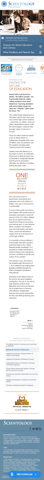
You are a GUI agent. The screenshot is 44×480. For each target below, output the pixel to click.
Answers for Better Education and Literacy (17, 46)
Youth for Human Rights (19, 470)
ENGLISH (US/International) (11, 437)
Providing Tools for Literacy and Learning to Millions (21, 345)
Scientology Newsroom (29, 460)
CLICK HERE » (22, 410)
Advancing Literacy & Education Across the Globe (22, 375)
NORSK (29, 440)
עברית (19, 439)
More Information (8, 453)
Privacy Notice (6, 477)
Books (28, 451)
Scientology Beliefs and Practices (23, 450)
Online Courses (35, 451)
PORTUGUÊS (14, 443)
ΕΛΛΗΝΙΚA (36, 442)
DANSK (5, 439)
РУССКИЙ (31, 439)
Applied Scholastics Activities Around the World (21, 380)
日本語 (24, 439)
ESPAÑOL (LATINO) (9, 442)
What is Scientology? (15, 460)
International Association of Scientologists (19, 464)
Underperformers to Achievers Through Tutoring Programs (20, 364)
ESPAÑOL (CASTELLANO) (24, 442)
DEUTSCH (17, 440)
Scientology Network (26, 459)
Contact (16, 453)
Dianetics (16, 459)
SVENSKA (36, 440)
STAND (35, 465)
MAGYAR (23, 440)
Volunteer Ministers (15, 451)
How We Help (7, 74)
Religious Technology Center (18, 462)
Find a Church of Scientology (28, 453)
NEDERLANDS (8, 440)
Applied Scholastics (31, 69)
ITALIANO (6, 443)
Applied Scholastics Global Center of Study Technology (19, 354)
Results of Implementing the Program (19, 385)
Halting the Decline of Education (17, 350)
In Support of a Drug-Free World (20, 468)
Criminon (20, 467)
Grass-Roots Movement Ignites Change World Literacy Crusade (20, 369)
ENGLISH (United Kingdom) (29, 437)
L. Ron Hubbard (8, 450)
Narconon (27, 467)
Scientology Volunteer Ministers (18, 464)
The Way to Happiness (19, 69)
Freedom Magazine (26, 465)
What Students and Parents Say (18, 52)
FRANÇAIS (12, 439)
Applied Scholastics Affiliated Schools (20, 359)
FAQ (23, 451)
